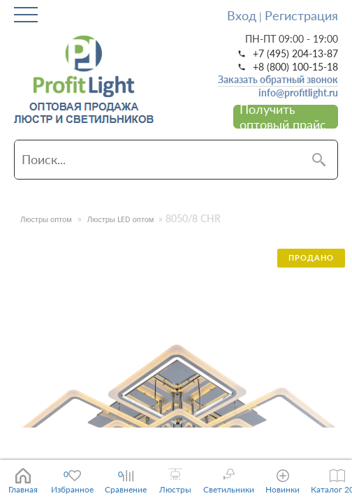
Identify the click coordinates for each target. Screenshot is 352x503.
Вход (241, 15)
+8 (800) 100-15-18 (295, 67)
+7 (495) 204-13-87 (295, 54)
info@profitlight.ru (298, 93)
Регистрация (301, 15)
